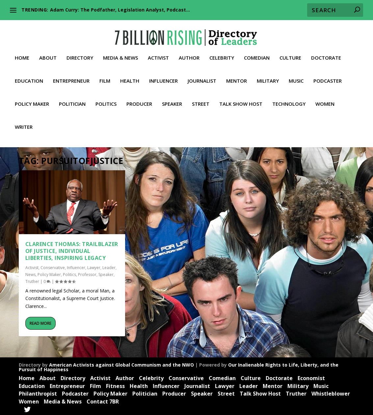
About (48, 53)
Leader (109, 266)
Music (296, 76)
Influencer (163, 76)
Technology (289, 99)
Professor (87, 273)
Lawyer (93, 266)
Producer (139, 99)
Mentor (236, 76)
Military (268, 76)
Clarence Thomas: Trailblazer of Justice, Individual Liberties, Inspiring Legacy (71, 249)
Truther (32, 280)
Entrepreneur (71, 76)
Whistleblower (330, 392)
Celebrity (221, 53)
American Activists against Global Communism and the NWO (121, 363)
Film (104, 76)
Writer (24, 122)
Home (22, 53)
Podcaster (327, 76)
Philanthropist (38, 392)
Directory (80, 53)
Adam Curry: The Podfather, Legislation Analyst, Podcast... (120, 10)
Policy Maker (32, 99)
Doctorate (326, 53)
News (30, 273)
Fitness (115, 384)
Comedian (257, 53)
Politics (106, 99)
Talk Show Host (240, 99)
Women (324, 99)
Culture (290, 53)
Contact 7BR (103, 400)
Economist (311, 376)
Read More (40, 322)
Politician (72, 99)
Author (189, 53)
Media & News (120, 53)
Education (29, 76)
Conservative (52, 266)
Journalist (202, 76)
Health (129, 76)
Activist (158, 53)
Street (200, 99)
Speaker (172, 99)
